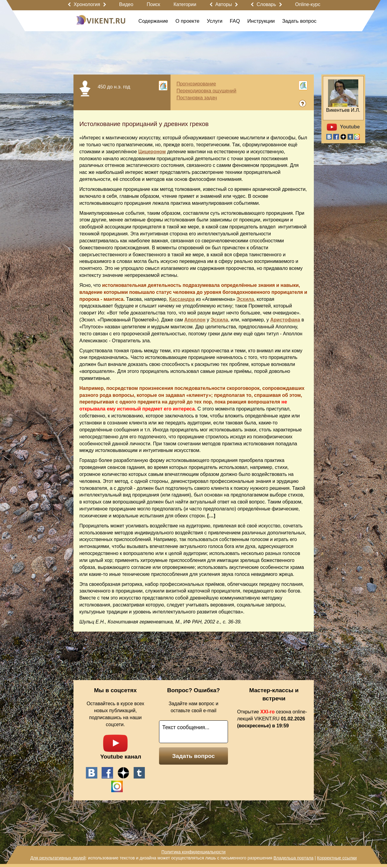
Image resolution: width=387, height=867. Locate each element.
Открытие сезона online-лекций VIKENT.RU (272, 718)
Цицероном (152, 151)
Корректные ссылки (337, 857)
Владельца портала (293, 857)
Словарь (266, 4)
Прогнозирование (196, 83)
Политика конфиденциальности (193, 851)
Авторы (223, 4)
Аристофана (285, 319)
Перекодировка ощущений (206, 90)
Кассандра (181, 299)
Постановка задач (197, 97)
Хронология (86, 4)
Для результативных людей (58, 857)
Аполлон (194, 319)
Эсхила (245, 299)
